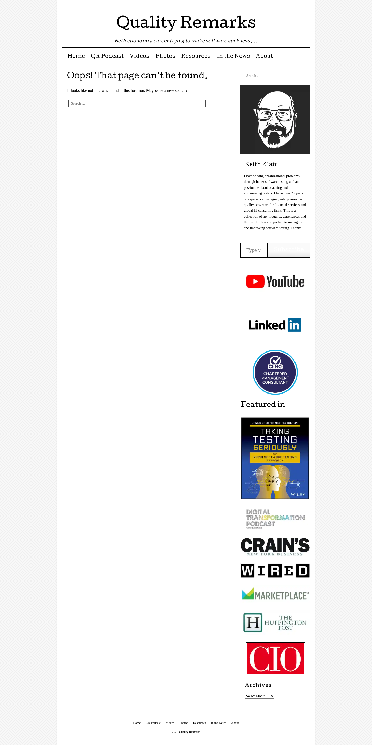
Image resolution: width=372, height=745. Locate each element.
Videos (139, 56)
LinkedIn (296, 6)
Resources (196, 56)
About (264, 56)
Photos (165, 56)
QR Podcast (107, 56)
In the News (233, 56)
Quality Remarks (186, 24)
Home (76, 56)
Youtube (305, 6)
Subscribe (289, 250)
